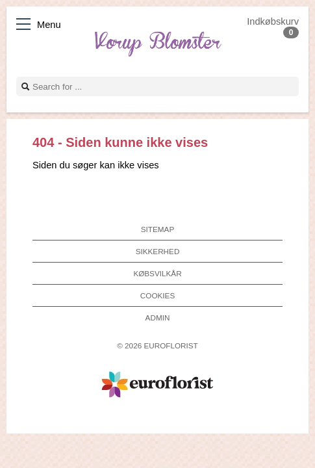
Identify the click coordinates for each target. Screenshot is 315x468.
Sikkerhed (158, 251)
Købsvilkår (157, 273)
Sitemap (157, 229)
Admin (157, 317)
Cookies (157, 295)
